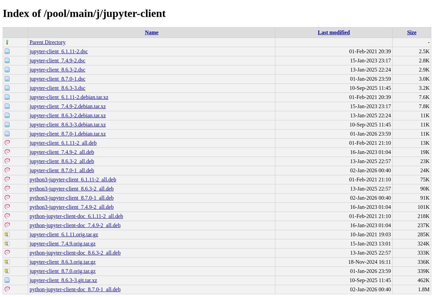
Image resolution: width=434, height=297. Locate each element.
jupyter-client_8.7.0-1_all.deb (61, 170)
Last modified (334, 32)
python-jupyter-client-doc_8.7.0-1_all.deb (75, 289)
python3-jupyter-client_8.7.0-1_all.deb (71, 198)
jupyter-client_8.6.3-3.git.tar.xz (63, 280)
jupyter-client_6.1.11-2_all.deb (63, 143)
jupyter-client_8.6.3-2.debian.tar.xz (67, 115)
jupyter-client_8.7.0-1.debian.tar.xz (67, 134)
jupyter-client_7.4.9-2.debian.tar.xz (67, 106)
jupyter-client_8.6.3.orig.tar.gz (62, 262)
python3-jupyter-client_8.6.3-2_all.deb (71, 189)
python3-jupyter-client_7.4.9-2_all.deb (71, 207)
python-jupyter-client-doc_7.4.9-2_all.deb (75, 225)
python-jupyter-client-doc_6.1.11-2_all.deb (76, 216)
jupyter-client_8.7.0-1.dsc (57, 79)
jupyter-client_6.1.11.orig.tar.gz (63, 234)
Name (151, 32)
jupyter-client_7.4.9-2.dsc (57, 60)
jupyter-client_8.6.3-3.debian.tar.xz (67, 124)
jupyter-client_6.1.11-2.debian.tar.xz (68, 97)
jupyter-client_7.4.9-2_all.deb (61, 152)
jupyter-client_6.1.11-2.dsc (58, 51)
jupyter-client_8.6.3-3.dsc (57, 88)
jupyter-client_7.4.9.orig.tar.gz (62, 243)
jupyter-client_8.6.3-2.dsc (57, 70)
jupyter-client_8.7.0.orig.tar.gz (62, 271)
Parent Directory (47, 42)
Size (412, 32)
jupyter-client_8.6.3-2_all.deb (61, 161)
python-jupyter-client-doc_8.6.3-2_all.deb (75, 253)
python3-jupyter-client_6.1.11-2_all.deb (72, 179)
